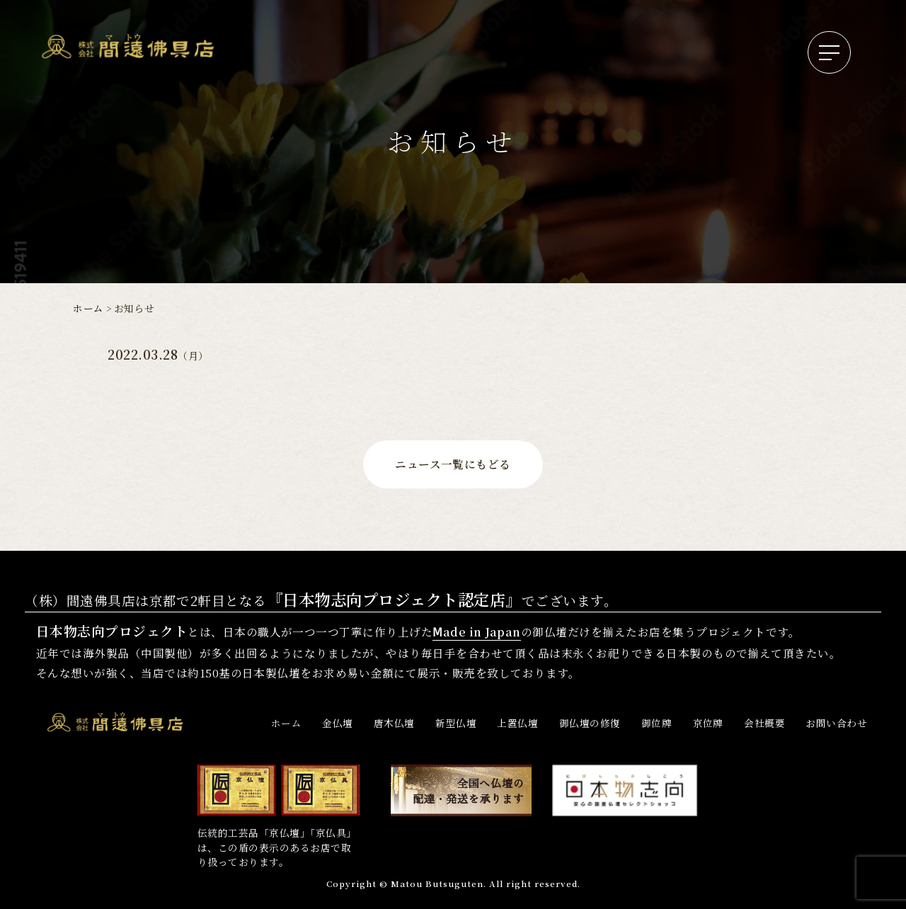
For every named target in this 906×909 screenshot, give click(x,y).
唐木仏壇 (394, 723)
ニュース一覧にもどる (453, 463)
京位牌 (708, 723)
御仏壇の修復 (590, 723)
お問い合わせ (836, 723)
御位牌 (656, 723)
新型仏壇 (455, 723)
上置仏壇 (517, 723)
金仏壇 (337, 723)
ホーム (88, 308)
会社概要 (764, 723)
